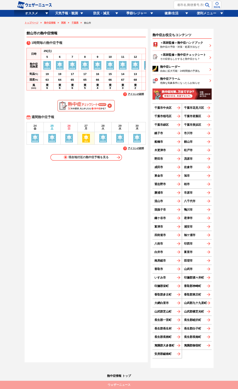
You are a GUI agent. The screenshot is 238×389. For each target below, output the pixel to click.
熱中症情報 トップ (119, 375)
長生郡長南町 (192, 336)
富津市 (158, 226)
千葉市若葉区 (192, 116)
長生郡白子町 (192, 328)
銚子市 (158, 133)
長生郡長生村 (163, 328)
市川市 (188, 133)
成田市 (158, 167)
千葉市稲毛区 (163, 116)
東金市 (158, 175)
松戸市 (188, 150)
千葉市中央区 (163, 107)
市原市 (188, 192)
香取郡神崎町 (192, 286)
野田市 (158, 158)
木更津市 (160, 150)
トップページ (31, 22)
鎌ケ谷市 (160, 218)
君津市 (188, 218)
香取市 (158, 269)
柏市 (187, 184)
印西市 (188, 243)
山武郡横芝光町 (194, 311)
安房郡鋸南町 (163, 353)
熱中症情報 (50, 22)
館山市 (188, 141)
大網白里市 (161, 302)
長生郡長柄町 (163, 336)
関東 (63, 22)
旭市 (187, 175)
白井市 (158, 252)
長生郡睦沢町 (192, 319)
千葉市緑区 (161, 124)
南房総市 (160, 260)
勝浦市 (158, 192)
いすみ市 (160, 277)
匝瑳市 (188, 260)
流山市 (158, 201)
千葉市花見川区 (194, 107)
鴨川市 (188, 209)
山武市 (188, 269)
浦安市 (188, 226)
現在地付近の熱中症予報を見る (86, 157)
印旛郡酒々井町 (194, 277)
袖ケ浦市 (189, 235)
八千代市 (189, 201)
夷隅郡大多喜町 (164, 345)
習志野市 (160, 184)
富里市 (188, 252)
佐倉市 (188, 167)
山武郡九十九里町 (195, 302)
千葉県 (75, 22)
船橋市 (158, 141)
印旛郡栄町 (161, 286)
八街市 (158, 243)
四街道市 (160, 235)
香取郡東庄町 (192, 294)
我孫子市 (160, 209)
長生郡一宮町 (163, 319)
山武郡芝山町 (163, 311)
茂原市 (188, 158)
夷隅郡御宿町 (192, 345)
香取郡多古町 (163, 294)
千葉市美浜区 (192, 124)
